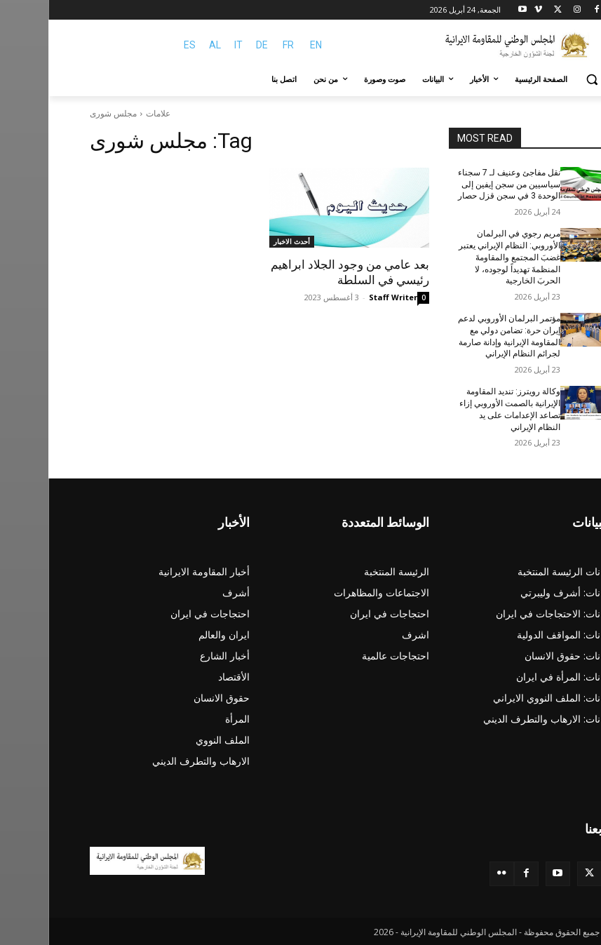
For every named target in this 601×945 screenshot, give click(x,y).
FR (239, 45)
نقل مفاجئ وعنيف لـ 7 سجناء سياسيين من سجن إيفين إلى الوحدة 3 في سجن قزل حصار (461, 184)
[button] (543, 79)
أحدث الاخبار (243, 241)
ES (141, 45)
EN (268, 45)
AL (167, 45)
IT (190, 45)
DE (214, 45)
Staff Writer (344, 297)
